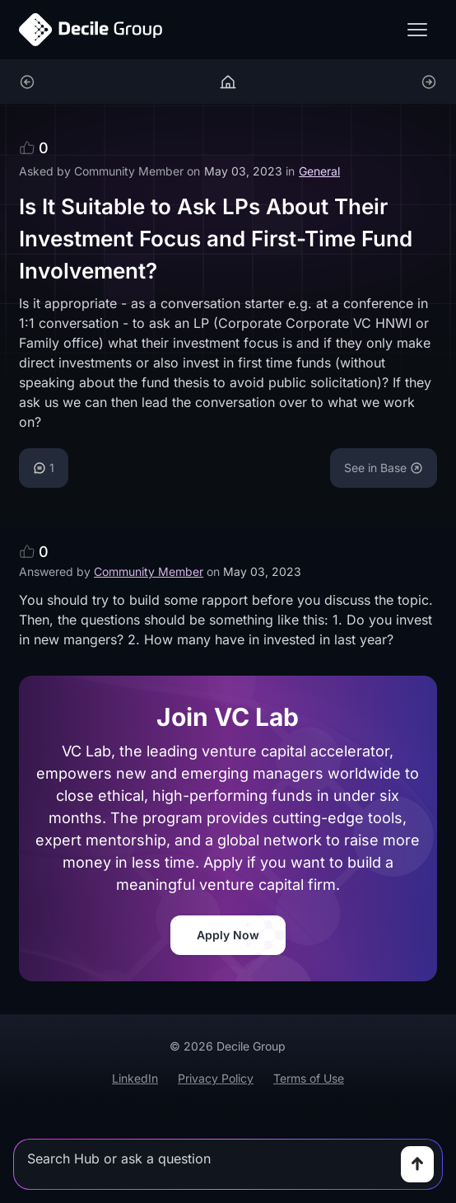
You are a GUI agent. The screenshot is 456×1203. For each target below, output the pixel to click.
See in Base (383, 468)
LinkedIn (135, 1078)
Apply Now (228, 935)
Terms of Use (308, 1078)
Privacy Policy (216, 1078)
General (319, 171)
